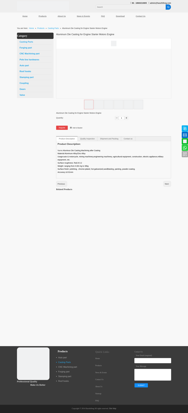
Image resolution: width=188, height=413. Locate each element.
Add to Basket (77, 128)
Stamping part (64, 376)
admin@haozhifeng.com (160, 3)
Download (120, 16)
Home (25, 16)
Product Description (67, 139)
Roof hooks (63, 381)
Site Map (112, 408)
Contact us (128, 139)
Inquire (62, 128)
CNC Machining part (67, 367)
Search (168, 7)
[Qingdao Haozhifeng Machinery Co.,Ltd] (43, 6)
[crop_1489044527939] (33, 363)
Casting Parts (64, 362)
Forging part (63, 372)
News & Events (83, 16)
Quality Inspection (87, 139)
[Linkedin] (3, 134)
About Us (62, 16)
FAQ (103, 16)
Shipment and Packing (109, 139)
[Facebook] (3, 127)
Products (43, 16)
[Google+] (3, 141)
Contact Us (140, 16)
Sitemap (98, 394)
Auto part (62, 357)
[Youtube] (3, 148)
